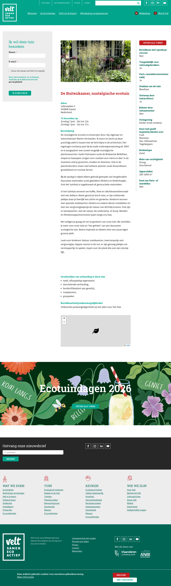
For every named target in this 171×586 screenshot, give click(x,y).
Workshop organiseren (94, 13)
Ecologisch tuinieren (53, 489)
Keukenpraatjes (93, 506)
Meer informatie (25, 577)
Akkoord (121, 575)
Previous (63, 61)
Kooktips (90, 496)
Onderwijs (7, 503)
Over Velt (131, 489)
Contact (87, 3)
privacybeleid (15, 82)
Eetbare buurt (9, 499)
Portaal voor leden (80, 541)
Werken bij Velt (134, 493)
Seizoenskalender (94, 499)
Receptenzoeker (93, 503)
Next (128, 61)
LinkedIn (158, 3)
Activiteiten (47, 13)
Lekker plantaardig (94, 493)
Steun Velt (132, 499)
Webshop (144, 13)
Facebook (146, 3)
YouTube (164, 3)
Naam (12, 52)
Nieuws (32, 13)
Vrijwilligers (8, 506)
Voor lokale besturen (62, 3)
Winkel (130, 503)
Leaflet (127, 345)
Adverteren (132, 506)
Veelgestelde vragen (136, 509)
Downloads (49, 506)
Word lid (163, 13)
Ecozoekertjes (9, 513)
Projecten (7, 509)
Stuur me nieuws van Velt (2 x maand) (28, 70)
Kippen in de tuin (52, 493)
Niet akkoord (125, 580)
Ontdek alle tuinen (153, 42)
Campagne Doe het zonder (84, 538)
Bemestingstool (51, 503)
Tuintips (48, 496)
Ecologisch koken (94, 489)
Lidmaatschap (133, 496)
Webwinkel (77, 551)
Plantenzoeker (51, 499)
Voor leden (45, 3)
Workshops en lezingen (13, 493)
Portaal (77, 3)
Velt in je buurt (68, 13)
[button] (95, 331)
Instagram (152, 3)
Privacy (75, 544)
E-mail (12, 61)
